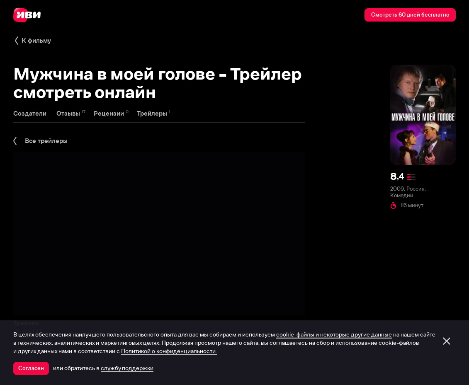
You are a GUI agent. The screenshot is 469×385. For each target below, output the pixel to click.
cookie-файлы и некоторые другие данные (334, 334)
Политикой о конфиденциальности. (169, 351)
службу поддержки (127, 368)
